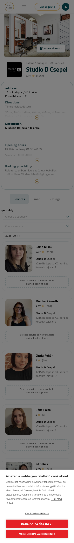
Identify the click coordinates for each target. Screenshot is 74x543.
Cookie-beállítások (37, 513)
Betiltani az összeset (37, 523)
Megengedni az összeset (37, 534)
